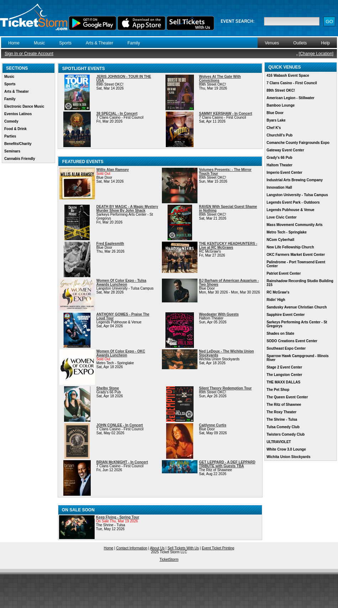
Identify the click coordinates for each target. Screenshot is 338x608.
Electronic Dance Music (24, 106)
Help (325, 43)
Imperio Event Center (284, 172)
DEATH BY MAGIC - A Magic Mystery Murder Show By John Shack (127, 208)
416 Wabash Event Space (287, 75)
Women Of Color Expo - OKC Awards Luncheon (120, 353)
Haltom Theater (279, 165)
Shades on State (280, 333)
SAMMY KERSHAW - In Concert (225, 113)
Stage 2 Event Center (284, 367)
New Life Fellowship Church (290, 247)
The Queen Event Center (287, 397)
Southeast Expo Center (286, 348)
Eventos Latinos (18, 114)
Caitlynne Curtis (212, 425)
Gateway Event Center (285, 150)
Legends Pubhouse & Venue (290, 210)
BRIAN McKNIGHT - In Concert (122, 462)
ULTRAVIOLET (278, 442)
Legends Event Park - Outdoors (292, 202)
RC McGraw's (277, 292)
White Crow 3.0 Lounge (286, 449)
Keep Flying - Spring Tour (117, 517)
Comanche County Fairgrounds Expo (297, 143)
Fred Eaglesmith (110, 244)
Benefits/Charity (18, 144)
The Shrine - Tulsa (281, 419)
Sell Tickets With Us (183, 548)
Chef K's (273, 128)
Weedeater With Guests (218, 314)
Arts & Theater (99, 43)
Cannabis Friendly (19, 159)
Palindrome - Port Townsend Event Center (295, 264)
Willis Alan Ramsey (112, 170)
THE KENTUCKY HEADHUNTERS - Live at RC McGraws (228, 245)
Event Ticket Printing (218, 548)
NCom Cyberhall (280, 240)
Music (39, 43)
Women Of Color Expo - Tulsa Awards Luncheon (121, 282)
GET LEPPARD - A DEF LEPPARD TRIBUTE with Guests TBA (227, 464)
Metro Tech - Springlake (286, 232)
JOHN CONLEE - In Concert (119, 425)
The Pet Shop (277, 390)
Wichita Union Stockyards (288, 457)
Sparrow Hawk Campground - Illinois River (297, 358)
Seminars (12, 151)
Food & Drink (15, 129)
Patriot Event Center (283, 273)
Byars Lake (275, 120)
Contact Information (131, 548)
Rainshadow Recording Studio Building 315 (299, 283)
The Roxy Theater (281, 412)
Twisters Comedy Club (285, 434)
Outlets (300, 43)
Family (133, 43)
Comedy (11, 121)
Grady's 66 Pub (279, 158)
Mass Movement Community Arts (294, 225)
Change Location (316, 53)
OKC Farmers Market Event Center (295, 255)
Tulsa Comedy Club (283, 427)
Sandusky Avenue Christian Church (296, 307)
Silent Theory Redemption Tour (225, 388)
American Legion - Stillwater (290, 98)
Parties (10, 136)
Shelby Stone (107, 388)
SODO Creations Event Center (291, 341)
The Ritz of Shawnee (283, 405)
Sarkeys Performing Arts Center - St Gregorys (296, 324)
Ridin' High (275, 300)
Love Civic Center (281, 217)
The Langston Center (284, 375)
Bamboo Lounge (280, 105)
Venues (272, 43)
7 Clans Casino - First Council (291, 83)
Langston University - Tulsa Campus (297, 195)
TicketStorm (169, 559)
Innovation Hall (279, 187)
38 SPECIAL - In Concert (116, 113)
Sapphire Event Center (285, 315)
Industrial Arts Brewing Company (294, 180)
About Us (157, 548)
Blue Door (275, 113)
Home (14, 43)
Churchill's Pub (279, 135)
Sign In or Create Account (29, 53)
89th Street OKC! (280, 90)
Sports (65, 43)
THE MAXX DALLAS (283, 382)
